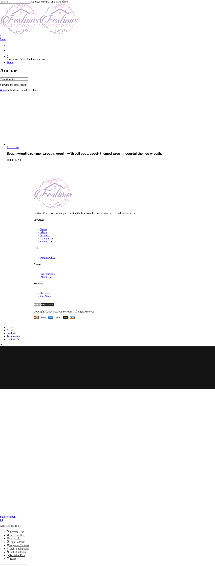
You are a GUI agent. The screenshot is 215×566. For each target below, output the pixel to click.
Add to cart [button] (13, 147)
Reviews (45, 293)
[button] (1, 520)
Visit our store (48, 273)
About (43, 232)
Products (45, 235)
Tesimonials (46, 238)
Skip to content (8, 516)
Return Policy (47, 257)
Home (3, 90)
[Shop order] (14, 79)
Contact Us (46, 241)
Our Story (45, 296)
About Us (45, 277)
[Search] (15, 2)
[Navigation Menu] (3, 39)
